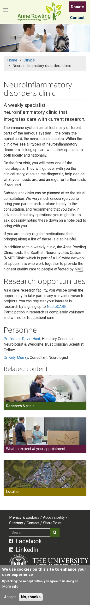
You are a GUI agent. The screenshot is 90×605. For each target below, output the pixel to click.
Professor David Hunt (22, 338)
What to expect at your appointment (35, 448)
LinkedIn (24, 549)
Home (12, 60)
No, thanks (31, 597)
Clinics (29, 60)
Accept (10, 597)
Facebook (25, 541)
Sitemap (16, 523)
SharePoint (52, 523)
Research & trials (20, 406)
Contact (77, 17)
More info (10, 586)
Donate (77, 7)
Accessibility (54, 517)
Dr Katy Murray (16, 357)
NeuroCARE (56, 306)
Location (13, 491)
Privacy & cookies (24, 517)
